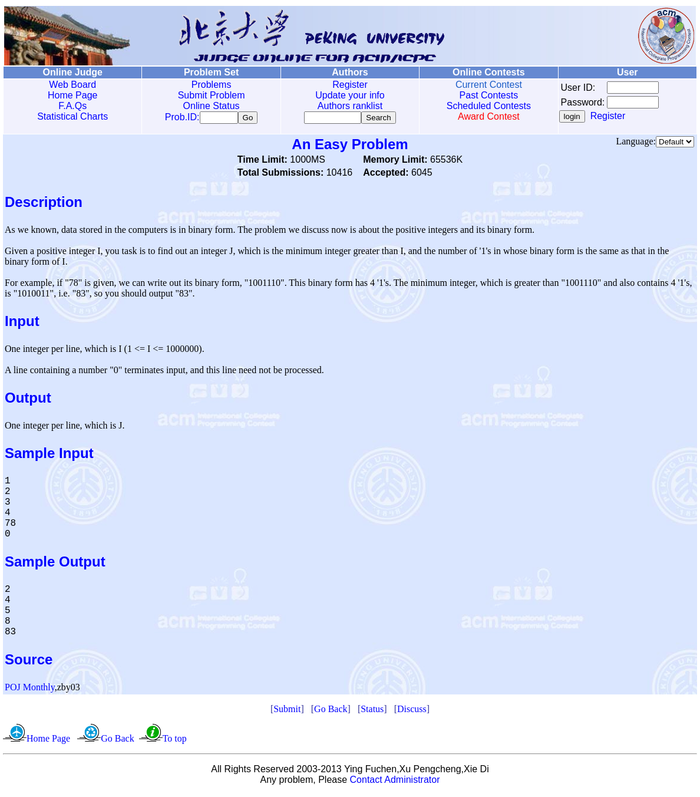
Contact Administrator (395, 782)
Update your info (349, 95)
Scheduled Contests (489, 106)
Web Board (72, 85)
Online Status (211, 106)
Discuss (412, 711)
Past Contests (489, 95)
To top (175, 741)
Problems (211, 85)
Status (372, 711)
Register (350, 85)
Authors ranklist (350, 106)
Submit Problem (211, 95)
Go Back (330, 711)
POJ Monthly (30, 689)
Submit (287, 711)
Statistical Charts (72, 116)
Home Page (73, 95)
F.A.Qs (72, 106)
